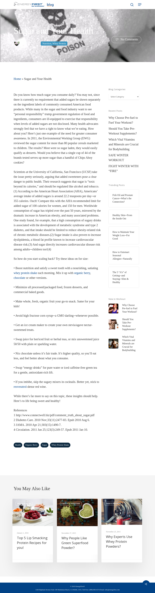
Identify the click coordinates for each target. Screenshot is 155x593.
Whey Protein (59, 43)
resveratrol (20, 386)
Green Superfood (71, 504)
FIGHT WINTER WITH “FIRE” (124, 168)
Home (17, 78)
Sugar (44, 445)
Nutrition (46, 43)
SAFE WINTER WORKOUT (118, 158)
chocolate (19, 277)
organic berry (82, 273)
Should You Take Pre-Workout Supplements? (123, 131)
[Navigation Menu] (139, 4)
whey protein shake (25, 273)
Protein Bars (24, 504)
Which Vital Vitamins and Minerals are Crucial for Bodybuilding (124, 144)
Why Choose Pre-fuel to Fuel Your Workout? (123, 120)
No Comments (126, 39)
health (18, 445)
